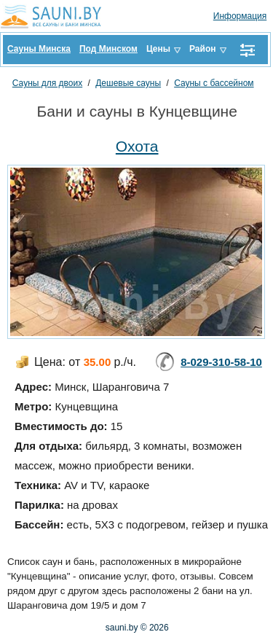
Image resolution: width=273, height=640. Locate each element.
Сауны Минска (39, 49)
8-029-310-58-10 (221, 362)
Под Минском (108, 49)
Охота (137, 146)
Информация (239, 16)
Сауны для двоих (47, 83)
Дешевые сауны (128, 83)
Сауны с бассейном (213, 83)
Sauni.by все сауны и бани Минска (54, 16)
